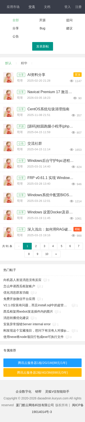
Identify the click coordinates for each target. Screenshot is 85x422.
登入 (67, 7)
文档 (47, 7)
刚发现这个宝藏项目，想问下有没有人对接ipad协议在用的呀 (36, 330)
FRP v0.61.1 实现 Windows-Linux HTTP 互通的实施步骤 (51, 178)
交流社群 (34, 143)
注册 (78, 7)
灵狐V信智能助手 (57, 391)
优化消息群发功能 (16, 292)
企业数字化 (24, 391)
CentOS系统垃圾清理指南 (48, 109)
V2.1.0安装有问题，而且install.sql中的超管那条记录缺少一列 (36, 305)
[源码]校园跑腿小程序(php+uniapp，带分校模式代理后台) (51, 126)
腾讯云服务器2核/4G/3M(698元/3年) (42, 372)
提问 (69, 20)
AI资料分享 (36, 75)
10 (46, 254)
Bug (42, 28)
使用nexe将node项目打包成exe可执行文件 (33, 337)
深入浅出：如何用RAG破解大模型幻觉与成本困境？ (51, 229)
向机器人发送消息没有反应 (22, 280)
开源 (42, 20)
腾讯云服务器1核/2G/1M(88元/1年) (42, 363)
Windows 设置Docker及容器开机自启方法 (51, 212)
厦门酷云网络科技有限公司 (35, 405)
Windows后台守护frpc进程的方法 (51, 161)
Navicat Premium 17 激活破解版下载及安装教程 (51, 92)
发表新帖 (42, 46)
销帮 (38, 391)
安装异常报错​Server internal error (27, 324)
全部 (15, 20)
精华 (24, 63)
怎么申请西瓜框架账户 (19, 286)
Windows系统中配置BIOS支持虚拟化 (51, 195)
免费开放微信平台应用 (19, 299)
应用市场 (13, 7)
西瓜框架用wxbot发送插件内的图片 (28, 311)
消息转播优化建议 (16, 318)
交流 (32, 7)
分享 (15, 28)
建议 (69, 28)
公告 (15, 36)
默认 (8, 63)
